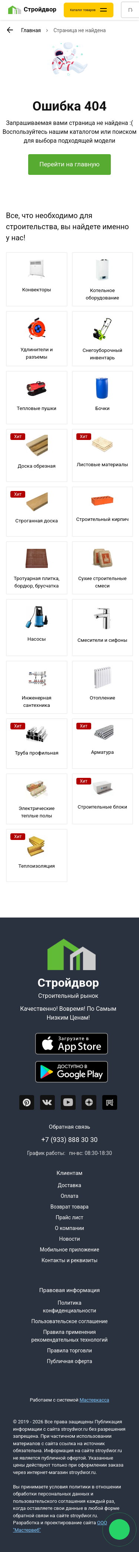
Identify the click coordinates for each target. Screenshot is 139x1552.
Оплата (70, 1196)
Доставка (69, 1185)
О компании (69, 1228)
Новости (69, 1239)
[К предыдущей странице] (10, 30)
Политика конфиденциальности (69, 1307)
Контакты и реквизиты (69, 1260)
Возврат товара (69, 1207)
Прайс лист (69, 1217)
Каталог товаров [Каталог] (83, 10)
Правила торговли (69, 1350)
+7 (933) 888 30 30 (70, 1139)
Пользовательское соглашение (69, 1321)
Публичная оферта (69, 1361)
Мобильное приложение (69, 1250)
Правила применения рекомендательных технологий (70, 1336)
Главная (31, 30)
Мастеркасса (94, 1400)
